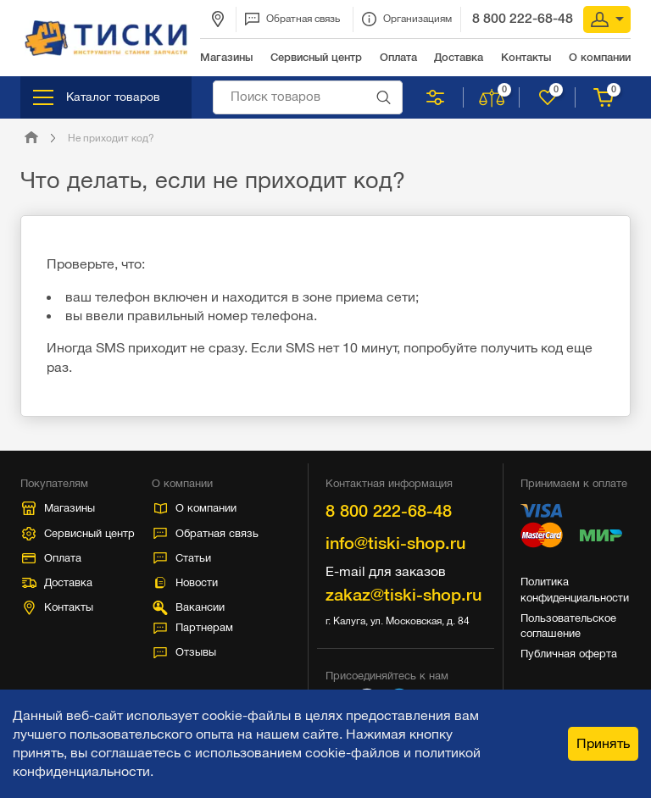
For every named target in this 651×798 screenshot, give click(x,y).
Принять (603, 743)
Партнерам (193, 627)
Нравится (549, 97)
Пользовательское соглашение (568, 626)
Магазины (58, 508)
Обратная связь (292, 19)
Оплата (51, 557)
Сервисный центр (78, 533)
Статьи (182, 557)
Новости (185, 582)
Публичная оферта (568, 653)
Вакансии (188, 608)
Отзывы (184, 652)
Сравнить (493, 97)
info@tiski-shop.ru (395, 543)
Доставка (57, 582)
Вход (607, 19)
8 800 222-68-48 (522, 18)
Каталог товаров (96, 97)
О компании (195, 508)
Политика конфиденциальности (574, 589)
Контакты (59, 608)
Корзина (604, 97)
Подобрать (435, 97)
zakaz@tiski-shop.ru (403, 594)
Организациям (407, 19)
